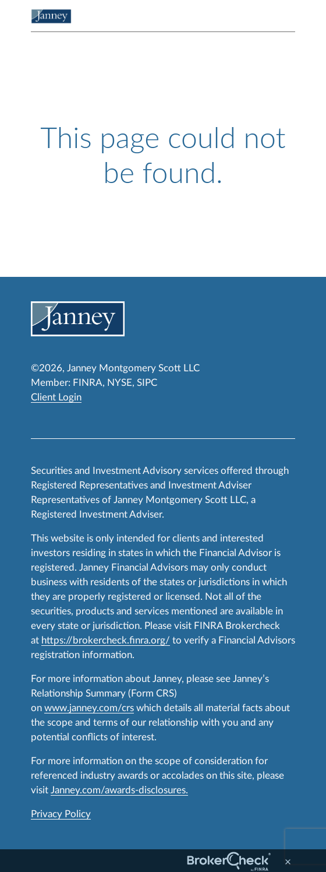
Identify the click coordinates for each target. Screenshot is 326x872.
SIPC (147, 383)
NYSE (119, 383)
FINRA (87, 383)
